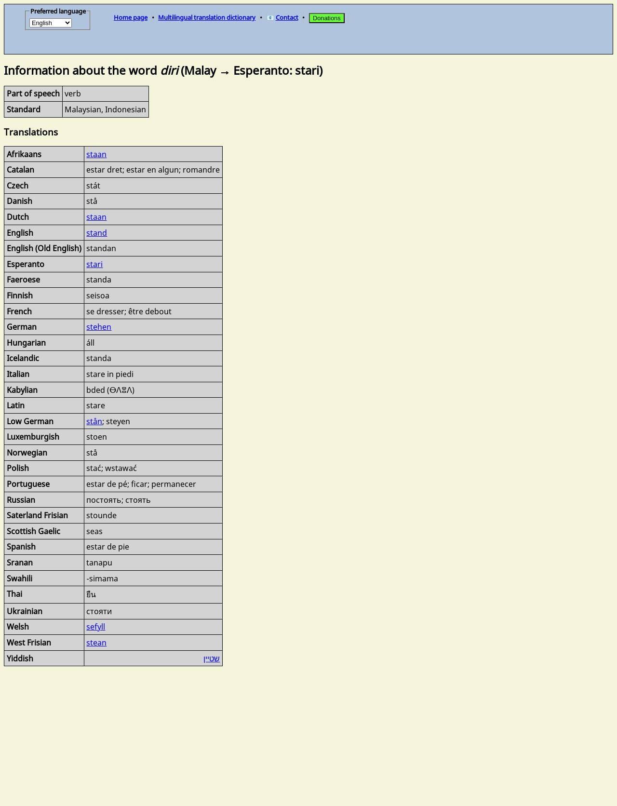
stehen (98, 327)
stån (94, 421)
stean (96, 642)
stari (94, 264)
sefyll (95, 626)
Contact (287, 17)
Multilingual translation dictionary (206, 17)
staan (96, 154)
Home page (131, 17)
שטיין (211, 658)
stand (96, 233)
